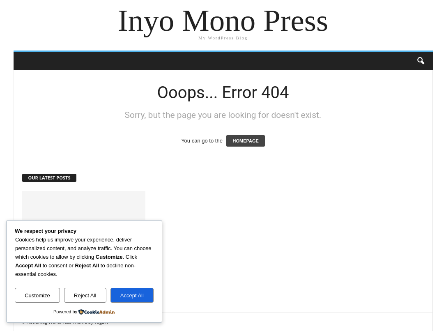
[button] (421, 61)
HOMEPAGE (245, 140)
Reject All (85, 295)
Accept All (132, 295)
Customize (37, 295)
